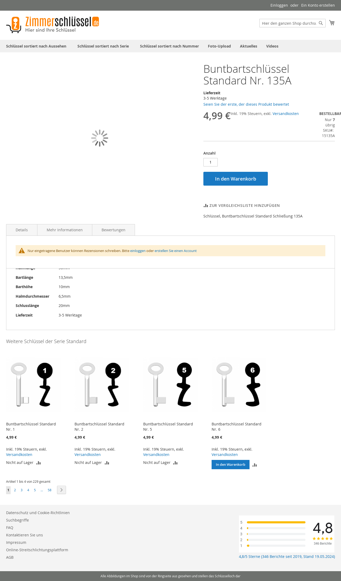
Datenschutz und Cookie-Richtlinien (38, 512)
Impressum (16, 542)
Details (22, 229)
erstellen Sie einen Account (176, 250)
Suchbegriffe (17, 520)
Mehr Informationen (65, 229)
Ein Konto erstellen (318, 5)
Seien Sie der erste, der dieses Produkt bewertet (246, 104)
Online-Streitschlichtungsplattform (37, 549)
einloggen (138, 250)
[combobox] (292, 23)
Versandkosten (286, 113)
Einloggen (279, 5)
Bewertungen (113, 229)
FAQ (9, 527)
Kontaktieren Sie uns (24, 534)
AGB (10, 557)
